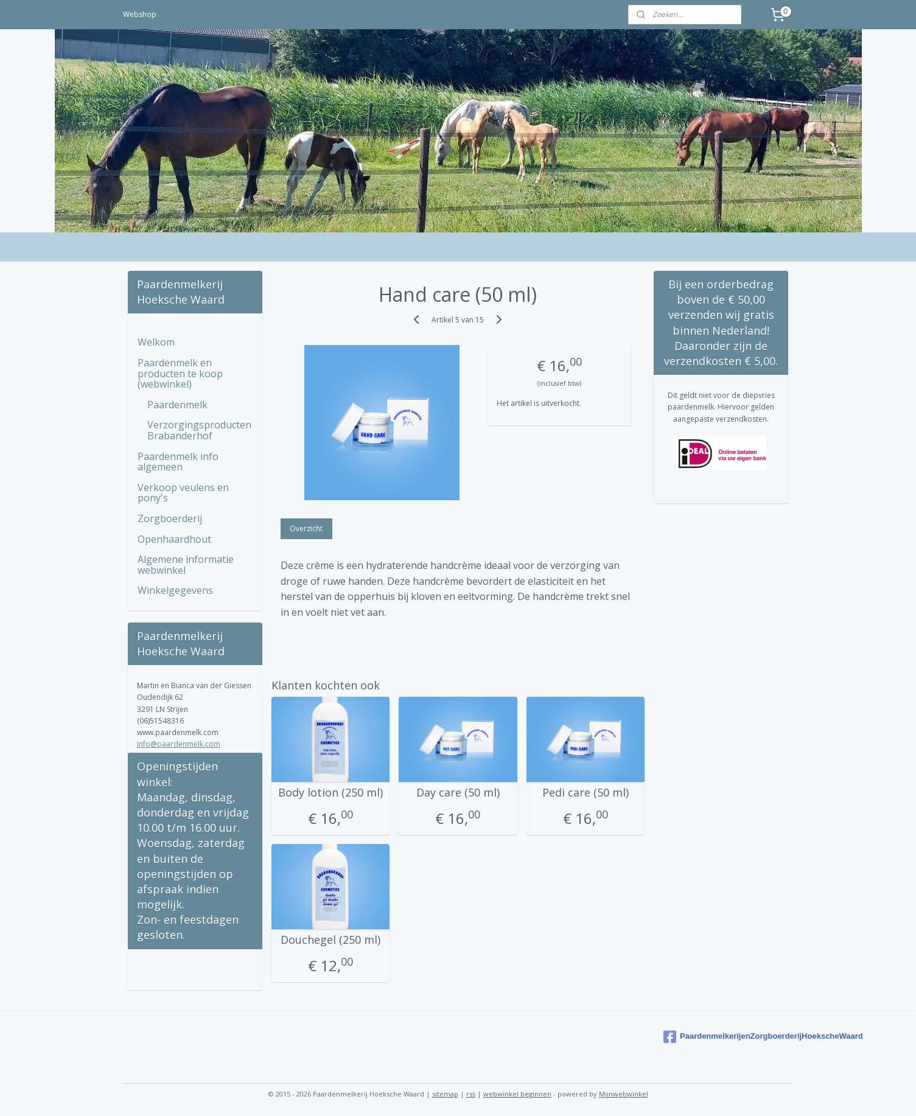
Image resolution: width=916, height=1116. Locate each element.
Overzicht (306, 528)
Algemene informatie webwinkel (186, 565)
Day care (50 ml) (458, 793)
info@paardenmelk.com (178, 744)
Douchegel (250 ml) (330, 940)
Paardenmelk (177, 404)
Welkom (156, 342)
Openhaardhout (174, 539)
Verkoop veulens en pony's (183, 493)
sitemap (445, 1093)
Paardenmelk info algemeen (178, 462)
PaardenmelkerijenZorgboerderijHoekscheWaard (725, 1037)
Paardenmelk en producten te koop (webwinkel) (180, 373)
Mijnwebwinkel (623, 1093)
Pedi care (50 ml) (585, 793)
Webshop (139, 14)
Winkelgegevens (175, 590)
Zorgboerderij (170, 518)
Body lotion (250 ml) (330, 793)
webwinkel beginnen (517, 1093)
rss (470, 1093)
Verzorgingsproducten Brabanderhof (199, 430)
